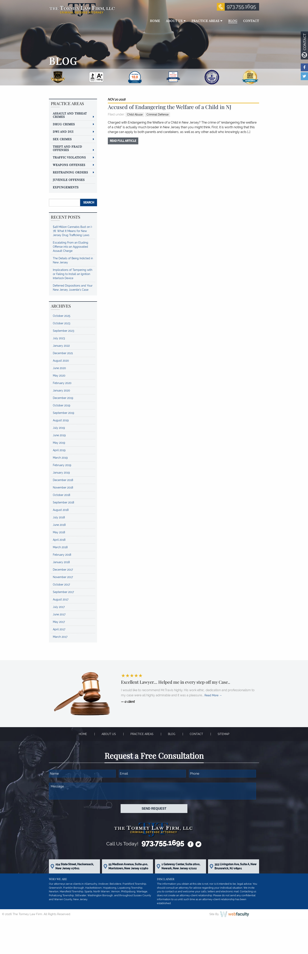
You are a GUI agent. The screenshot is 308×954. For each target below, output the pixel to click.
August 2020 (61, 360)
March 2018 (60, 547)
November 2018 (63, 487)
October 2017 (61, 584)
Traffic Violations (69, 157)
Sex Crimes (62, 139)
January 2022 (61, 345)
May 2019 (59, 442)
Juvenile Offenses (69, 180)
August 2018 (61, 509)
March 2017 (60, 636)
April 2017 (59, 629)
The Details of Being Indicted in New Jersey (73, 260)
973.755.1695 (241, 6)
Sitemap (223, 734)
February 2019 (62, 465)
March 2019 (60, 457)
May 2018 (59, 532)
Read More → (213, 695)
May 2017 (59, 621)
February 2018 (62, 554)
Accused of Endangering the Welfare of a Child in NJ (169, 106)
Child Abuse (135, 114)
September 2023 (63, 330)
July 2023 (59, 338)
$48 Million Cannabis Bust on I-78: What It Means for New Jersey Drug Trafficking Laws (73, 231)
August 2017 (60, 599)
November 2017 (63, 577)
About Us (109, 734)
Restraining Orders (70, 172)
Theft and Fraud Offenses (67, 148)
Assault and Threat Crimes (70, 115)
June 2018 (59, 524)
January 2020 (61, 390)
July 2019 (59, 427)
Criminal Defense (158, 114)
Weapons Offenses (69, 165)
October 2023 (61, 323)
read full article (123, 140)
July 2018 (59, 517)
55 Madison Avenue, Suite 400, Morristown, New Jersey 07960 (128, 866)
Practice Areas (141, 734)
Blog (171, 734)
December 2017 (63, 569)
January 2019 (61, 472)
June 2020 (59, 368)
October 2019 (61, 405)
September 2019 (63, 412)
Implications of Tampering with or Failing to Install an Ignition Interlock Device (72, 274)
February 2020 (62, 383)
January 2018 (61, 562)
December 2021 (63, 353)
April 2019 (59, 450)
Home (83, 734)
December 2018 (63, 480)
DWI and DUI (63, 132)
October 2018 (61, 495)
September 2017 (63, 592)
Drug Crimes (64, 124)
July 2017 (59, 607)
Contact (196, 734)
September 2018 (63, 502)
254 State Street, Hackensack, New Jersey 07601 (74, 866)
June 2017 (59, 614)
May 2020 (59, 375)
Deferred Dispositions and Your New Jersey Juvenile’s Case (73, 287)
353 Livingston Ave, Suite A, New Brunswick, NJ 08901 (235, 866)
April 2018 (59, 539)
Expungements (66, 187)
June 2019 (59, 435)
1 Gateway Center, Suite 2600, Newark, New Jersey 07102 (180, 866)
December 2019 (63, 398)
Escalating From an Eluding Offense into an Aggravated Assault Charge (70, 246)
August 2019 (61, 420)
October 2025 (61, 315)
